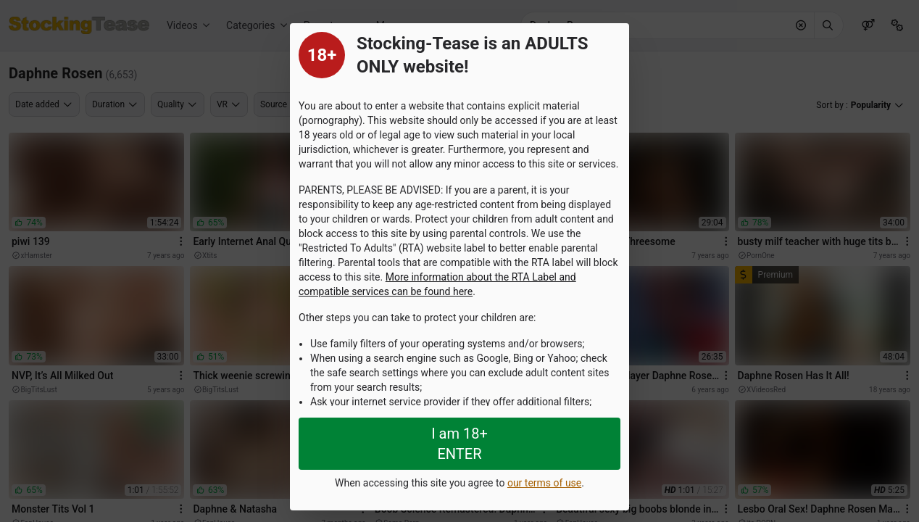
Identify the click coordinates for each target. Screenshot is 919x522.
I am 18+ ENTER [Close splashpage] (459, 444)
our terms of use (544, 483)
